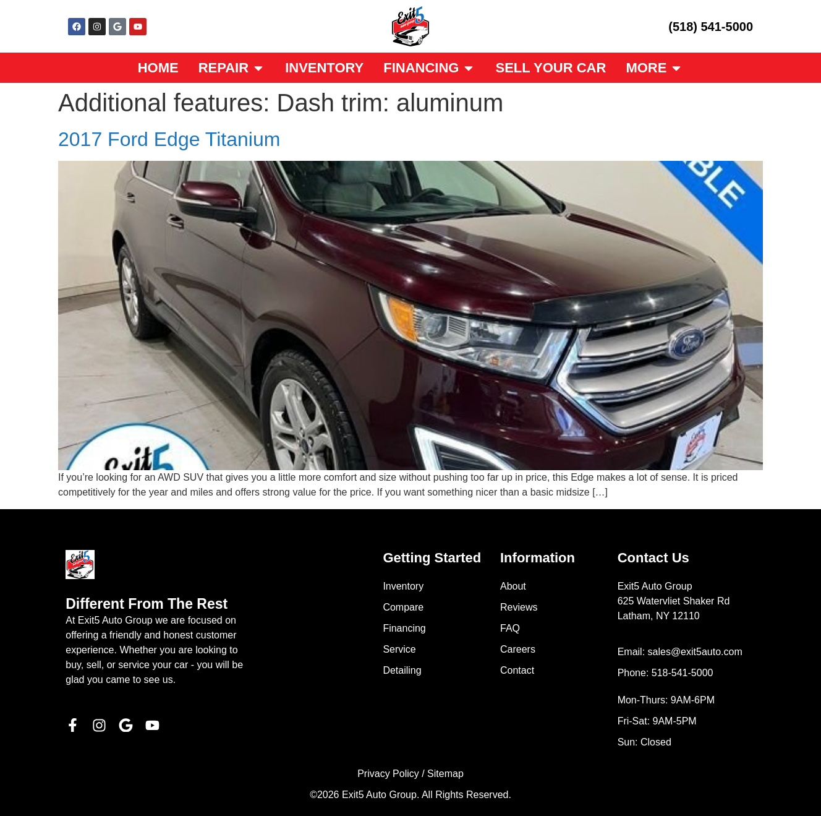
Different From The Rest (147, 604)
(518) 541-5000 (710, 26)
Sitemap (445, 773)
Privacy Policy (388, 773)
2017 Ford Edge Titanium (169, 139)
